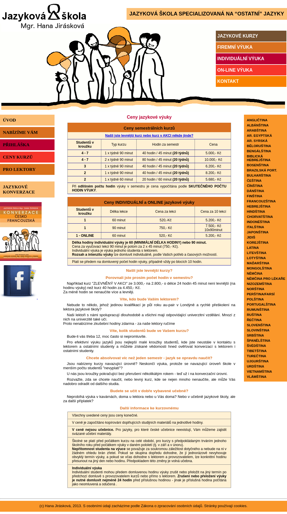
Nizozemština (259, 284)
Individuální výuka (240, 58)
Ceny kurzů (18, 157)
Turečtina (256, 356)
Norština (255, 289)
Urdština (255, 366)
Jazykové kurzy (237, 36)
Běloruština (259, 146)
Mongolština (259, 268)
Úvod (9, 120)
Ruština (254, 314)
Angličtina (257, 120)
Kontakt (228, 81)
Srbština (255, 335)
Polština (255, 299)
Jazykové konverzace (19, 189)
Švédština (256, 345)
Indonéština (258, 222)
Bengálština (259, 151)
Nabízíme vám (20, 132)
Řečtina (254, 320)
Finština (254, 196)
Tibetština (257, 351)
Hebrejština (258, 206)
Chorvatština (260, 216)
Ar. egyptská (259, 135)
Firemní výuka (235, 47)
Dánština (255, 191)
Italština (255, 227)
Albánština (258, 125)
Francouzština (261, 201)
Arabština (257, 130)
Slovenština (259, 325)
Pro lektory (19, 169)
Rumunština (258, 309)
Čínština (255, 185)
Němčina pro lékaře (266, 278)
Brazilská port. (262, 170)
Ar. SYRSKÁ (257, 140)
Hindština (256, 211)
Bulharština (259, 175)
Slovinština (258, 330)
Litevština (256, 253)
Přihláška (16, 144)
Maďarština (258, 263)
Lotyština (256, 258)
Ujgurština (258, 361)
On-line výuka (235, 70)
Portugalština (261, 304)
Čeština (254, 180)
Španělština (258, 340)
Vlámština (256, 376)
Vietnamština (259, 371)
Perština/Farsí (261, 294)
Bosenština (258, 165)
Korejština (257, 242)
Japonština (257, 232)
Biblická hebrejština (258, 158)
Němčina (255, 273)
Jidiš (251, 237)
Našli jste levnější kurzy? (149, 270)
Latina (253, 247)
